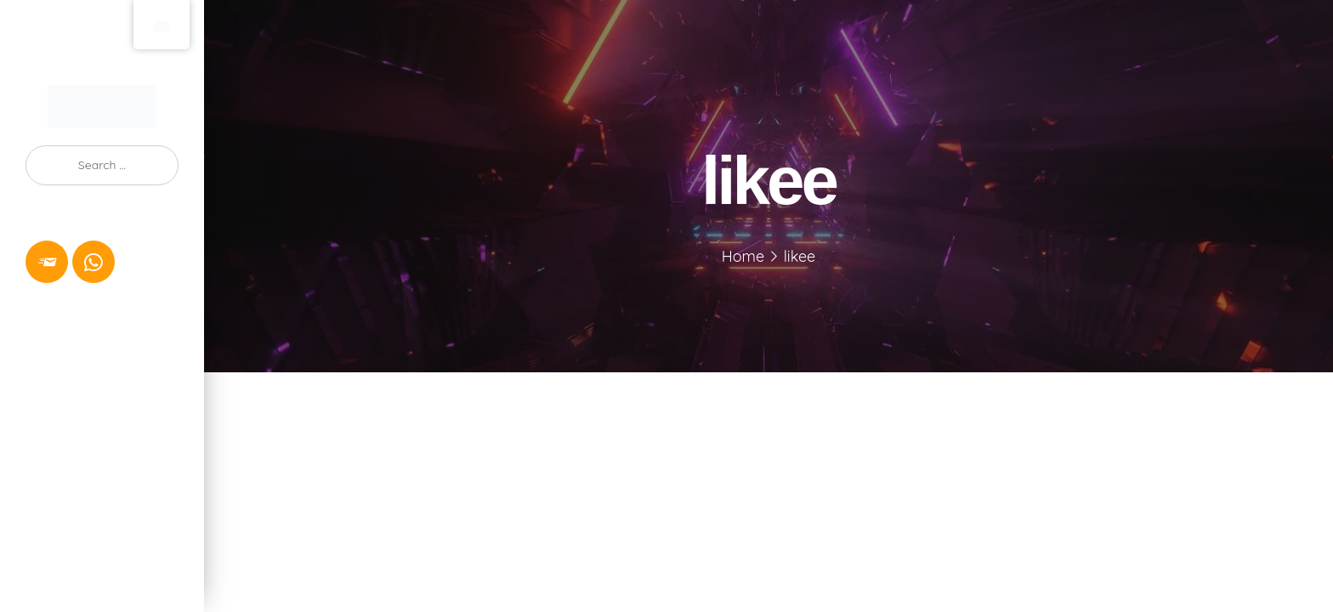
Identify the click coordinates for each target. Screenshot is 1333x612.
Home (743, 256)
